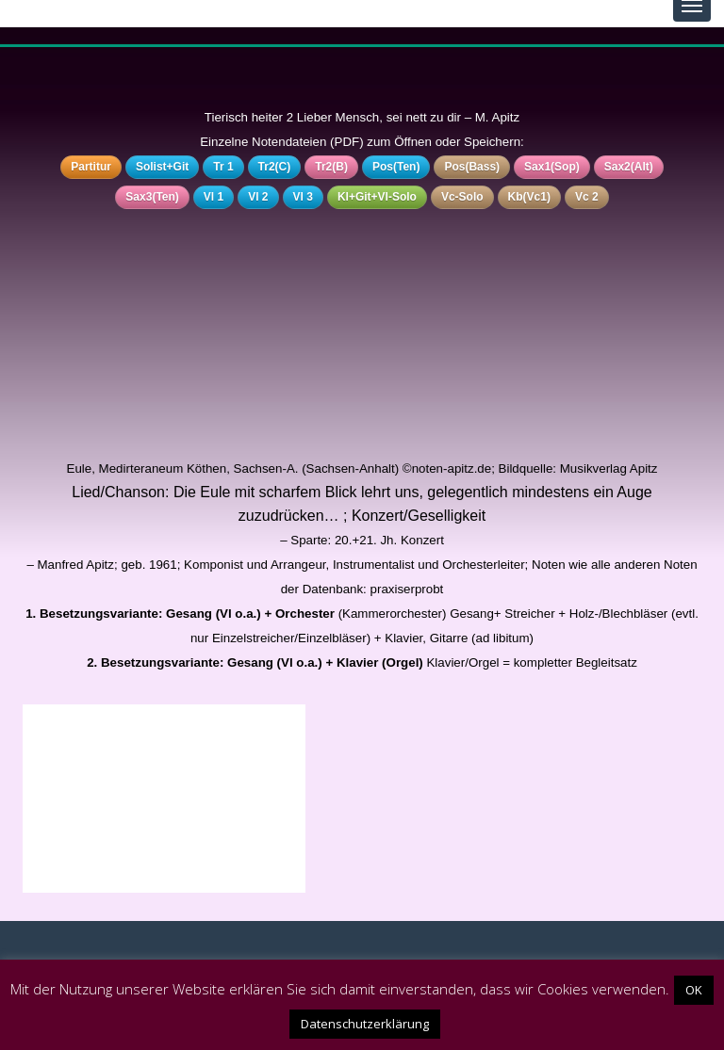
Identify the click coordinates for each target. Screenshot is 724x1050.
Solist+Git (162, 166)
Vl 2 (258, 196)
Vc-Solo (462, 196)
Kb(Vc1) (529, 196)
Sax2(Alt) (628, 166)
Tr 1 (223, 166)
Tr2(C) (274, 166)
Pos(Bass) (472, 166)
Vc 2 (587, 196)
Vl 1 (213, 196)
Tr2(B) (331, 166)
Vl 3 (303, 196)
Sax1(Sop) (552, 166)
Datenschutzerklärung (365, 1023)
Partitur (91, 166)
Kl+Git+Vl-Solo (377, 196)
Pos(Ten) (396, 166)
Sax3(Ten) (151, 196)
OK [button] (693, 989)
